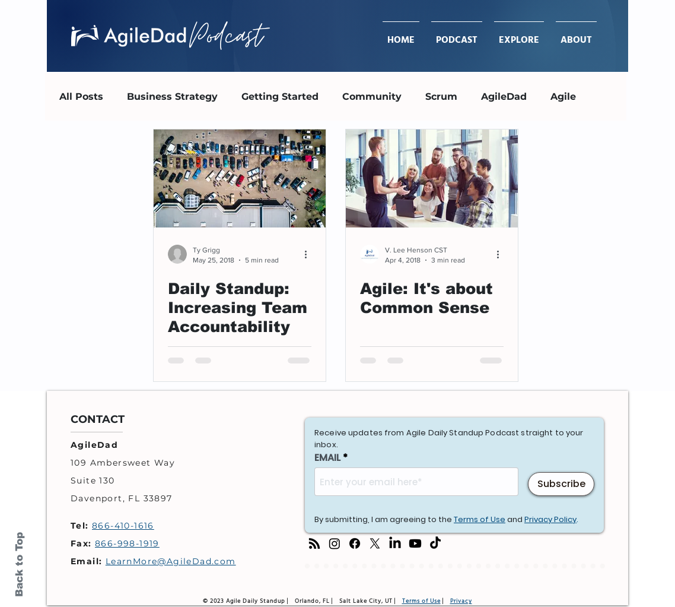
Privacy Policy (550, 519)
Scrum (441, 96)
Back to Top (19, 564)
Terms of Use (479, 519)
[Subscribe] (561, 484)
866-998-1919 (127, 543)
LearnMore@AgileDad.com (171, 561)
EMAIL (327, 458)
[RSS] (314, 543)
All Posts (81, 96)
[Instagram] (334, 543)
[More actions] (310, 254)
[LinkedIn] (395, 543)
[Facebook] (355, 543)
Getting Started (280, 96)
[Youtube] (415, 543)
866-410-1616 (123, 525)
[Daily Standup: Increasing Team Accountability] (240, 178)
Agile (563, 96)
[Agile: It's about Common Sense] (432, 178)
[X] (375, 543)
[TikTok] (435, 543)
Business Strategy (172, 96)
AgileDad (504, 96)
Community (372, 96)
